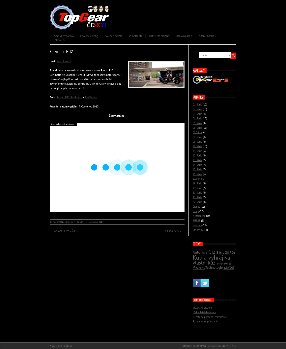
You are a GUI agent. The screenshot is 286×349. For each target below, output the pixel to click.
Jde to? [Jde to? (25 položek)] (229, 252)
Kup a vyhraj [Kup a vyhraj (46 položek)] (208, 257)
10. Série (197, 146)
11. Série (197, 151)
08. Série (197, 137)
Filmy (196, 211)
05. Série (197, 123)
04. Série (197, 118)
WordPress (231, 345)
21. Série (197, 197)
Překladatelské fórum (204, 312)
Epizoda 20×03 (174, 231)
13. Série (197, 160)
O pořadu (135, 36)
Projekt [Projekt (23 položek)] (199, 267)
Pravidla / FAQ (89, 36)
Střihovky (198, 230)
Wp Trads (207, 345)
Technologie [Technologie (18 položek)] (214, 267)
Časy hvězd (206, 36)
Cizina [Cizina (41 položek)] (215, 251)
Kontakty (59, 40)
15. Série (197, 169)
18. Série (197, 183)
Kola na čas (184, 36)
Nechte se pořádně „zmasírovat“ (210, 317)
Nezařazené (199, 216)
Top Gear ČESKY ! (65, 345)
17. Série (197, 178)
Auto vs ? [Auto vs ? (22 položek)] (200, 252)
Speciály (197, 225)
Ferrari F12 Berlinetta (69, 97)
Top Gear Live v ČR (62, 231)
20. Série (80, 222)
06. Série (197, 127)
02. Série (197, 109)
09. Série (197, 141)
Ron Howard (64, 61)
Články (196, 206)
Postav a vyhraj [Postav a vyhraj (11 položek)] (224, 263)
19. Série (197, 188)
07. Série (197, 132)
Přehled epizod (159, 36)
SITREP (196, 220)
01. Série (197, 104)
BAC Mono (91, 97)
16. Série (197, 174)
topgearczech (66, 222)
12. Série (197, 155)
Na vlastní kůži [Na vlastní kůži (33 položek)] (211, 260)
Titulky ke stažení (202, 307)
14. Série (197, 165)
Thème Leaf (186, 345)
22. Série (197, 202)
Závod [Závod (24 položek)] (228, 267)
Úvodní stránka (63, 36)
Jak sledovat (114, 36)
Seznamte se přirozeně (205, 321)
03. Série (197, 114)
